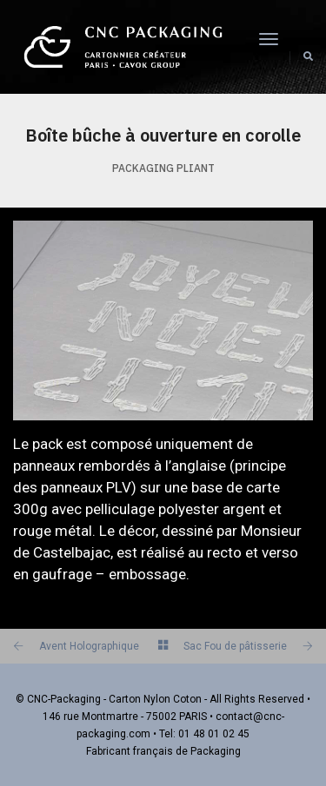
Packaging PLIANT (163, 168)
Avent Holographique (89, 646)
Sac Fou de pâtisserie (235, 646)
